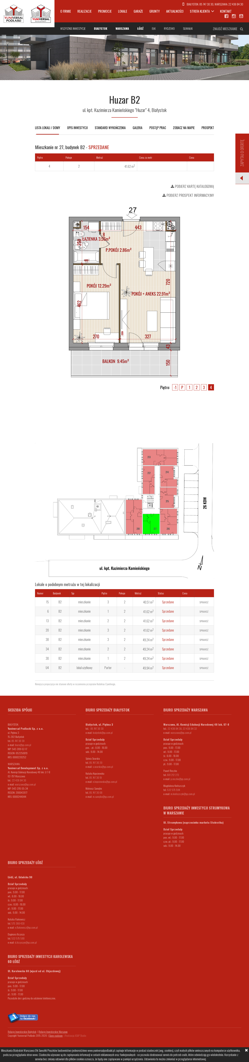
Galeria (137, 127)
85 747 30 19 (95, 777)
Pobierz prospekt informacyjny (188, 195)
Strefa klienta (200, 11)
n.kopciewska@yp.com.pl (105, 781)
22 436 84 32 (190, 728)
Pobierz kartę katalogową (192, 186)
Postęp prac (157, 127)
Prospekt (208, 127)
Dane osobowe (56, 1036)
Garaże (138, 11)
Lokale (122, 11)
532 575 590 (18, 938)
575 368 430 (18, 923)
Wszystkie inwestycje (73, 28)
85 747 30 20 (95, 762)
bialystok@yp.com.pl (103, 732)
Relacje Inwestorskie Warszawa (53, 1032)
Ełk (154, 28)
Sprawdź (204, 602)
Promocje (105, 11)
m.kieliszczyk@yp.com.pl (183, 794)
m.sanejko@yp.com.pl (103, 796)
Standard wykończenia (110, 127)
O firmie (65, 11)
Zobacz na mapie (184, 127)
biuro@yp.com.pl (23, 745)
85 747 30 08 (95, 792)
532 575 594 (173, 790)
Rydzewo (169, 28)
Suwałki (188, 28)
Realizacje (84, 11)
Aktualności (174, 11)
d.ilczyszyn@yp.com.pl (26, 942)
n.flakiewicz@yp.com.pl (26, 927)
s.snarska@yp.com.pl (103, 767)
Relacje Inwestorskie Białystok (22, 1032)
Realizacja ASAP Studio (75, 1036)
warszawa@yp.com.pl (25, 784)
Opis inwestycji (77, 127)
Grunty (154, 11)
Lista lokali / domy (47, 127)
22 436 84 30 (235, 4)
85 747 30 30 (206, 4)
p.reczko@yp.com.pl (180, 779)
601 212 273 (173, 775)
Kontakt (226, 11)
